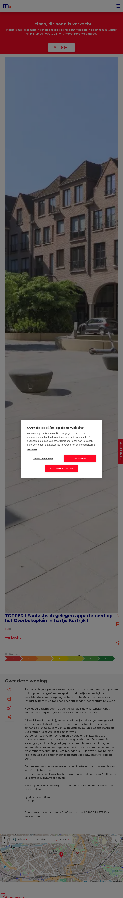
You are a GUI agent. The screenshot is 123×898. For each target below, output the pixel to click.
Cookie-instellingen (43, 458)
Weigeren (80, 458)
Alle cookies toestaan (61, 468)
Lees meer (32, 449)
